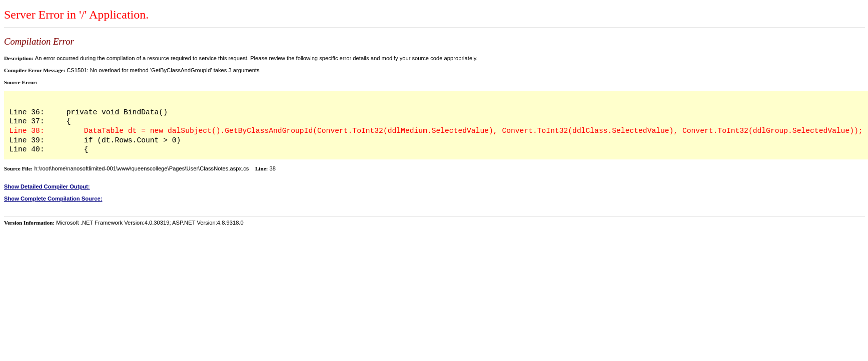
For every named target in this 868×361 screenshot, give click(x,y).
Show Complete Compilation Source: (53, 199)
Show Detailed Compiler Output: (47, 187)
